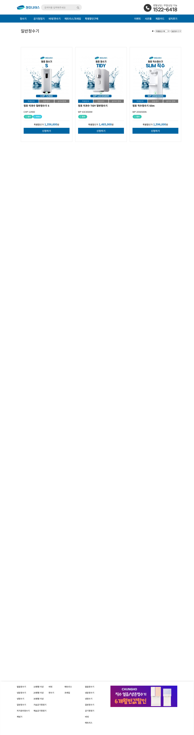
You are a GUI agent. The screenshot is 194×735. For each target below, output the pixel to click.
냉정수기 (20, 698)
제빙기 (19, 716)
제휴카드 (159, 18)
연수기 (51, 692)
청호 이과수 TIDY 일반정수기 (93, 105)
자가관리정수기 (23, 710)
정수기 (23, 18)
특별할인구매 (91, 18)
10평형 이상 (39, 686)
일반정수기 (21, 704)
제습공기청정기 (40, 710)
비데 (50, 686)
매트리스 (68, 686)
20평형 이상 (39, 692)
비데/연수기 (54, 18)
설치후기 (172, 18)
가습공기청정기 (40, 704)
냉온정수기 (21, 692)
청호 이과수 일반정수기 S (36, 105)
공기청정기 (89, 710)
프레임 (67, 692)
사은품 (148, 18)
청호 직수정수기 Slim (143, 105)
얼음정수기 (21, 686)
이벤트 (137, 18)
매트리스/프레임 (73, 18)
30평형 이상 (39, 698)
